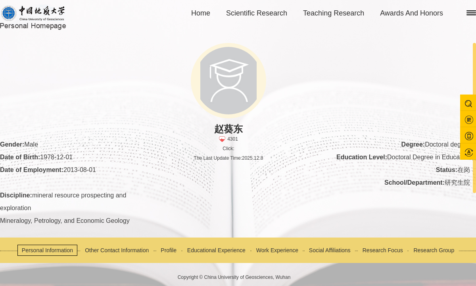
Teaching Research (333, 13)
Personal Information (47, 250)
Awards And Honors (411, 13)
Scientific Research (256, 13)
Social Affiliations (330, 250)
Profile (169, 250)
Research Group (433, 250)
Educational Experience (216, 250)
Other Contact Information (117, 250)
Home (200, 13)
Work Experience (277, 250)
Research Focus (383, 250)
